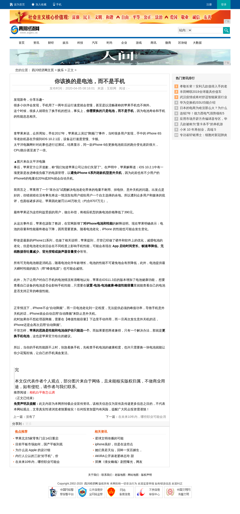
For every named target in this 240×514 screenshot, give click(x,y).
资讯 (36, 42)
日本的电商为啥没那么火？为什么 (203, 108)
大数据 (197, 42)
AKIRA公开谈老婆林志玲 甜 (114, 456)
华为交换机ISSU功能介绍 (198, 102)
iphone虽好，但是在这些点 (114, 444)
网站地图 (133, 474)
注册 (209, 4)
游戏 (139, 42)
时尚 (109, 42)
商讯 (153, 42)
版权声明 (146, 474)
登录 (223, 4)
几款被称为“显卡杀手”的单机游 (201, 124)
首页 (22, 42)
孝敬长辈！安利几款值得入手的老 (203, 86)
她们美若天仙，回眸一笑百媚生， (118, 450)
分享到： (18, 423)
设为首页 (17, 4)
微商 (168, 42)
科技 (80, 42)
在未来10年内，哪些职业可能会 (37, 462)
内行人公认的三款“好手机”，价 (36, 456)
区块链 (182, 42)
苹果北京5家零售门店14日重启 (36, 438)
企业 (124, 42)
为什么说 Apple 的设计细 (32, 450)
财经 (51, 42)
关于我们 (93, 474)
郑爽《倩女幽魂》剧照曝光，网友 (118, 462)
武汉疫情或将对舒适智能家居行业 (203, 97)
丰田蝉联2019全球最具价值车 (201, 91)
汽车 (95, 42)
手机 (57, 4)
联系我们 (106, 474)
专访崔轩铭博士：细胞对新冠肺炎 (203, 135)
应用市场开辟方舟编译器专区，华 (203, 119)
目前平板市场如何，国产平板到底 (39, 444)
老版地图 (120, 474)
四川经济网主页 (43, 70)
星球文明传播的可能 (109, 438)
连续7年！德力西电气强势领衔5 (202, 113)
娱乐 (66, 42)
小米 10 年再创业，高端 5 (198, 129)
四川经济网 (91, 483)
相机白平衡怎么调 (42, 392)
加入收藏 (39, 4)
